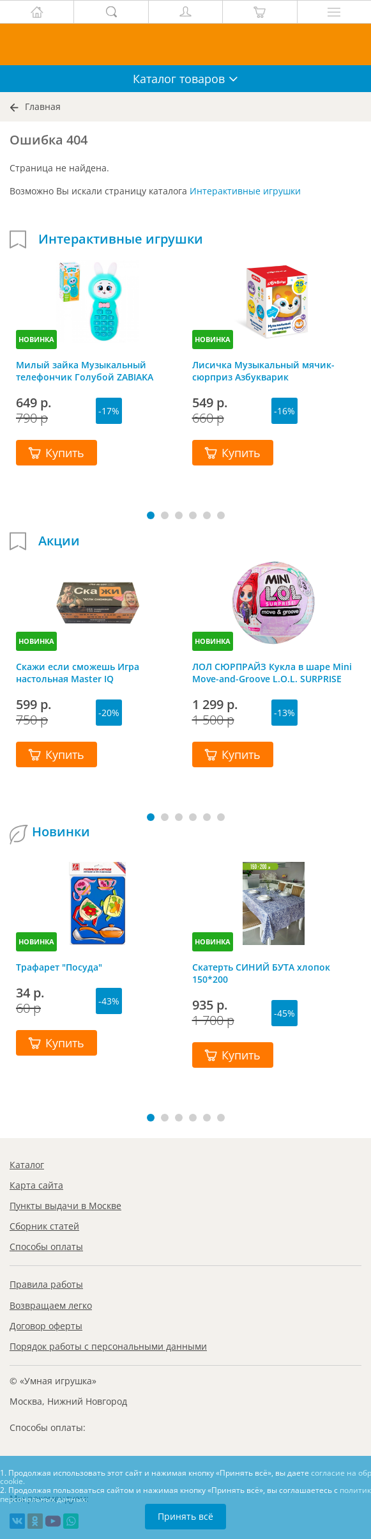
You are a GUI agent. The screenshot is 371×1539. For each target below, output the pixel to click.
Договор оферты (46, 1326)
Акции (59, 541)
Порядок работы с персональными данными (108, 1346)
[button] (151, 515)
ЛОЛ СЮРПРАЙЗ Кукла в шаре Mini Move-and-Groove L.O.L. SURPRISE (272, 672)
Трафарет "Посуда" (59, 967)
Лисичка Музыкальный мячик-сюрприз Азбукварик (263, 371)
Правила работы (46, 1284)
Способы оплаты (46, 1246)
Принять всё (185, 1516)
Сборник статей (44, 1226)
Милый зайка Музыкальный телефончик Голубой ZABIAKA (84, 371)
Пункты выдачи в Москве (65, 1205)
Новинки (61, 832)
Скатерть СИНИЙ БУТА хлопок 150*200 (261, 973)
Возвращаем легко (51, 1305)
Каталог (27, 1165)
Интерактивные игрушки (245, 191)
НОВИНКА (36, 339)
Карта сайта (36, 1185)
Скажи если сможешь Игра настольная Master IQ (77, 672)
